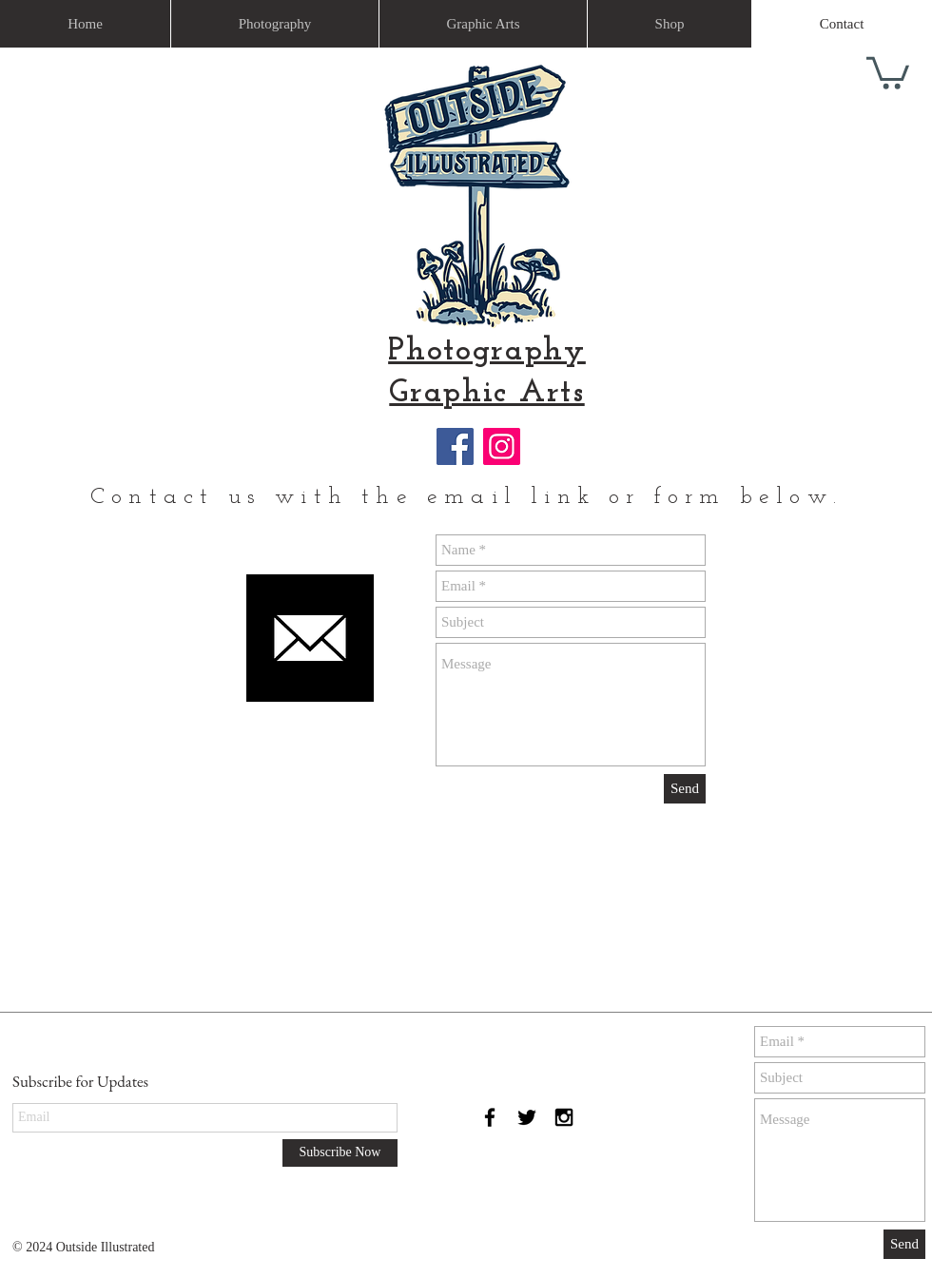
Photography (487, 351)
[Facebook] (455, 446)
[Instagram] (501, 446)
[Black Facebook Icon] (489, 1117)
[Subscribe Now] (340, 1153)
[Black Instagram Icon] (564, 1117)
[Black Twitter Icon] (527, 1117)
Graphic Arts (486, 393)
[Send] (685, 789)
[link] (887, 71)
